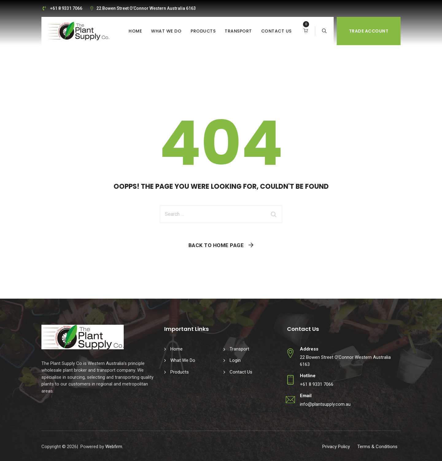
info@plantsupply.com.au (325, 404)
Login (235, 360)
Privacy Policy (336, 446)
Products (203, 31)
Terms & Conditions (377, 446)
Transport (238, 31)
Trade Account (369, 31)
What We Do (166, 31)
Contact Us (276, 31)
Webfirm (113, 446)
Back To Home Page (216, 245)
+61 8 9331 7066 (66, 8)
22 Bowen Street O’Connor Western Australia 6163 (146, 8)
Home (135, 31)
